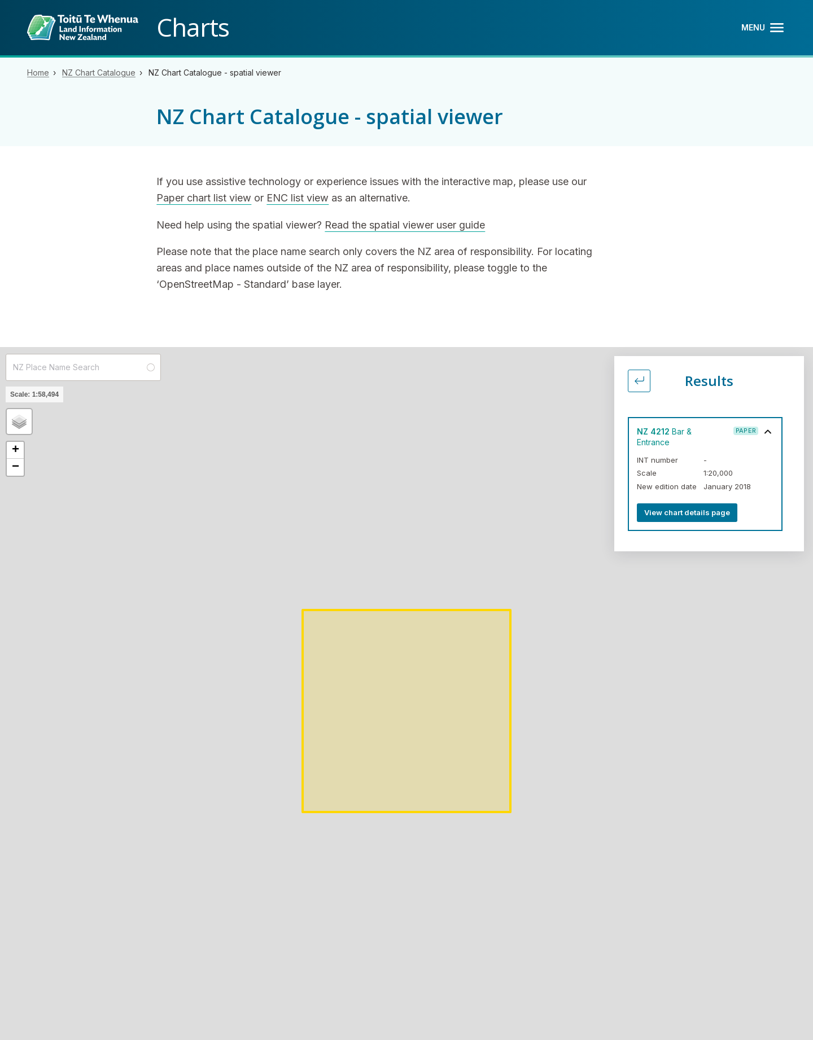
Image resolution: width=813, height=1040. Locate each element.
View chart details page (687, 512)
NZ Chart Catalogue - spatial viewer (214, 72)
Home (38, 72)
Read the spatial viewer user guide (405, 225)
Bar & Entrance (664, 437)
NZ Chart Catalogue (99, 72)
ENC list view (297, 198)
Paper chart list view (203, 198)
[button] (19, 421)
